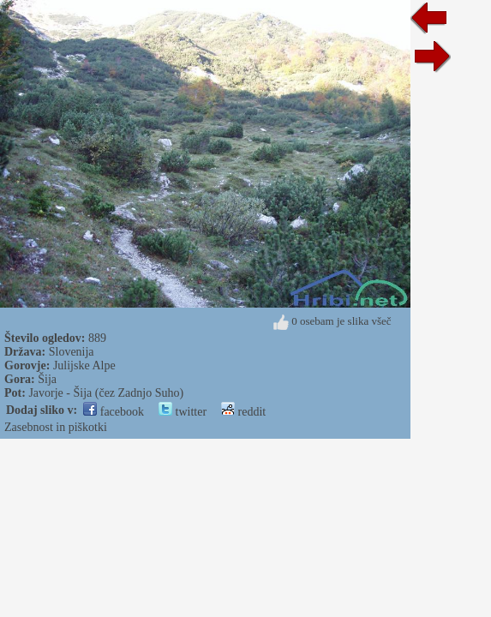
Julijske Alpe (84, 365)
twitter (183, 411)
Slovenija (71, 351)
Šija (47, 379)
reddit (243, 411)
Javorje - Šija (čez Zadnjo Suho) (105, 392)
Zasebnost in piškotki (55, 427)
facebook (113, 411)
